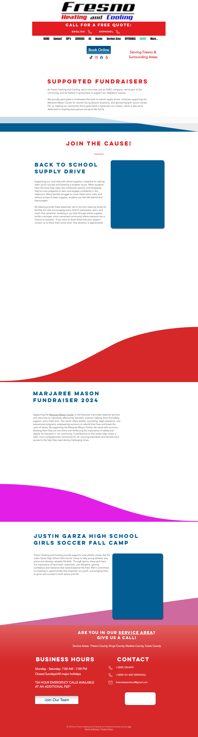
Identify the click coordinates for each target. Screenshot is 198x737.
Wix (129, 726)
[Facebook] (102, 58)
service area (136, 632)
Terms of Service (92, 729)
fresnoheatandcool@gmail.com (132, 682)
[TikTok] (91, 58)
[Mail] (110, 682)
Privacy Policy (107, 729)
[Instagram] (96, 58)
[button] (89, 41)
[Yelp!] (107, 58)
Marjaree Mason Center (61, 414)
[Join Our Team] (56, 700)
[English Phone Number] (89, 31)
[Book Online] (99, 50)
